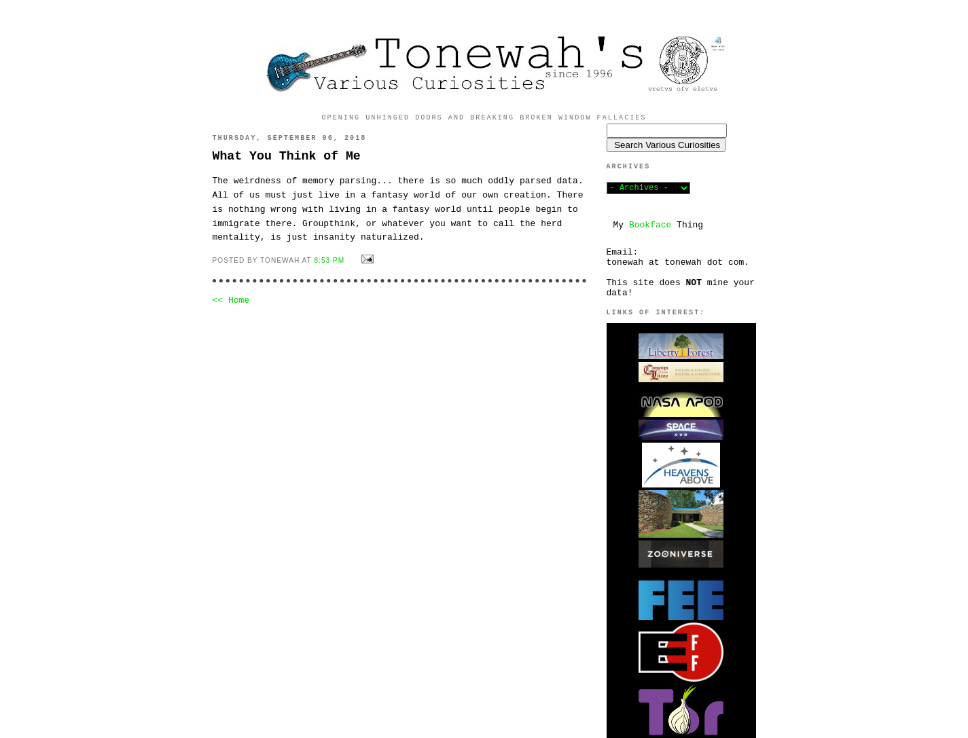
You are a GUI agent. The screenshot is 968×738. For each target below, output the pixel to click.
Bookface (650, 225)
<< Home (231, 300)
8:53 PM (329, 260)
